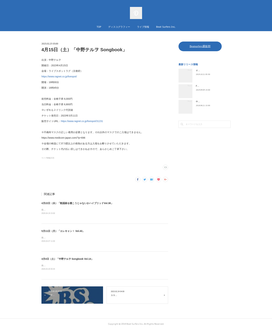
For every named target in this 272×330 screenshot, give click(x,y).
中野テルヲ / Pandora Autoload (210, 101)
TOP (99, 26)
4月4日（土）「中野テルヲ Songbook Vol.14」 (67, 259)
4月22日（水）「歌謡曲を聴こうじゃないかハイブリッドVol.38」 (77, 203)
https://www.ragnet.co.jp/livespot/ (59, 76)
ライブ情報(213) (47, 158)
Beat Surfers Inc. (165, 26)
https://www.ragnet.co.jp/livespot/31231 (82, 121)
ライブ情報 (143, 26)
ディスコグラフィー (119, 26)
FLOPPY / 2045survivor (207, 86)
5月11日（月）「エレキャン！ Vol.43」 (63, 231)
